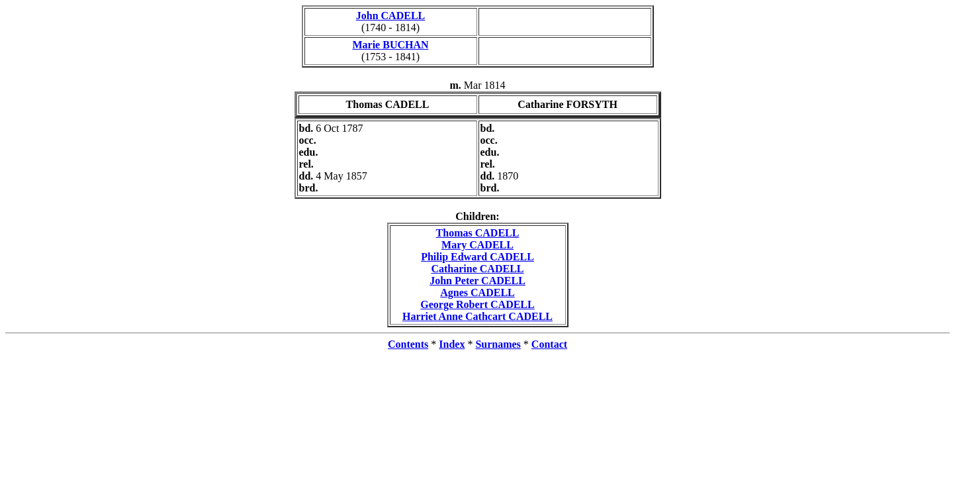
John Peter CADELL (477, 280)
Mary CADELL (477, 244)
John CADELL (390, 15)
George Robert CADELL (477, 304)
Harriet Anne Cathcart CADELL (477, 316)
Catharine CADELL (477, 268)
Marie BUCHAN (390, 44)
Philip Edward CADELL (477, 256)
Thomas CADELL (478, 232)
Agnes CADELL (477, 292)
